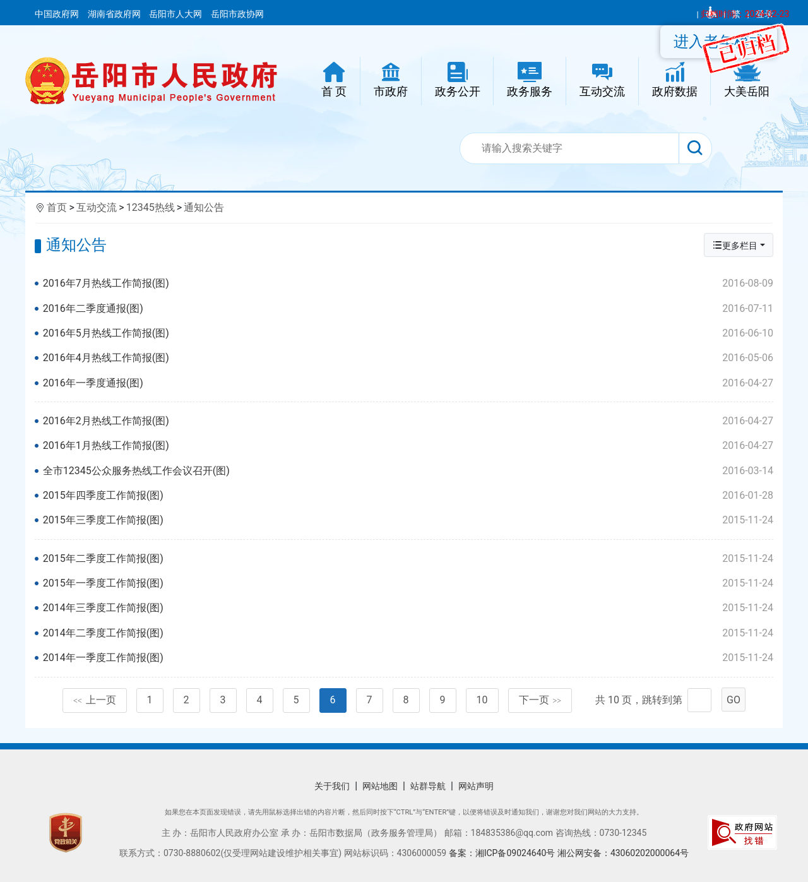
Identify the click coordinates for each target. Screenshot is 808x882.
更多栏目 (735, 245)
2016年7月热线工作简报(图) (408, 283)
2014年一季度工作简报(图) (408, 657)
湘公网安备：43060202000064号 (623, 853)
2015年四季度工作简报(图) (408, 495)
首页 (57, 207)
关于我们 (332, 786)
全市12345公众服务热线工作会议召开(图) (408, 471)
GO (733, 700)
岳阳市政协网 (237, 14)
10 (482, 700)
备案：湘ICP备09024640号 (503, 853)
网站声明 (476, 786)
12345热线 (150, 207)
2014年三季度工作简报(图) (408, 608)
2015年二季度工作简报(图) (408, 558)
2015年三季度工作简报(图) (408, 520)
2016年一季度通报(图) (408, 383)
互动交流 (96, 207)
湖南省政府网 (115, 14)
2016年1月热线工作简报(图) (408, 445)
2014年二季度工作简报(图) (408, 633)
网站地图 (380, 786)
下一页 (540, 700)
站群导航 (428, 786)
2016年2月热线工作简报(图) (408, 421)
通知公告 (204, 207)
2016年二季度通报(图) (408, 308)
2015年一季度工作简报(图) (408, 583)
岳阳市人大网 (176, 14)
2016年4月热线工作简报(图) (408, 358)
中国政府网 (58, 14)
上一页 (94, 700)
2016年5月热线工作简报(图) (408, 333)
